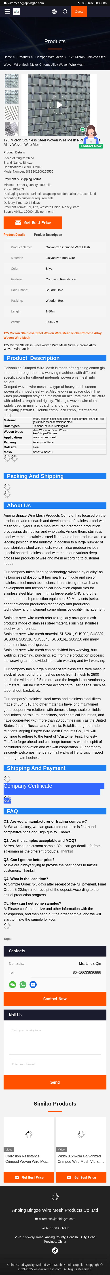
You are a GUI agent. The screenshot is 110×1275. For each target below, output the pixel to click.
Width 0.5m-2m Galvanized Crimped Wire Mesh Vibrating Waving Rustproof (81, 1159)
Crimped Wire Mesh (49, 57)
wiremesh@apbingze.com (23, 3)
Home (8, 57)
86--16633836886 (92, 3)
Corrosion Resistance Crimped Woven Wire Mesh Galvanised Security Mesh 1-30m (28, 1159)
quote (79, 11)
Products (23, 57)
